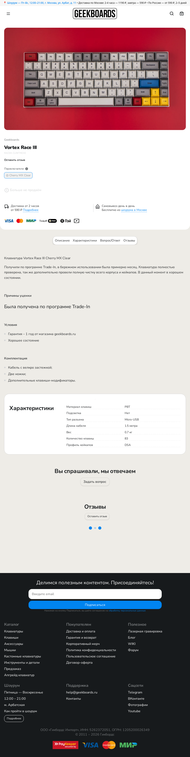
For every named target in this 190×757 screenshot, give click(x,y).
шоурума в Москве (134, 210)
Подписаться (95, 605)
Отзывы (129, 240)
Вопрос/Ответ (110, 240)
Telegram (135, 692)
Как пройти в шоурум (20, 711)
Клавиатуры (13, 631)
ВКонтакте (136, 698)
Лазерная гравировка (145, 631)
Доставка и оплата (80, 631)
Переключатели (16, 169)
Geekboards (11, 140)
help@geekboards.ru (81, 692)
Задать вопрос (95, 481)
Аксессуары (13, 644)
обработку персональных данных (127, 610)
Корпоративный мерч (83, 644)
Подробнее (30, 210)
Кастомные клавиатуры (22, 656)
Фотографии (138, 705)
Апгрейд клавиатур (19, 675)
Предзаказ (12, 669)
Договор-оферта (79, 662)
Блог (131, 637)
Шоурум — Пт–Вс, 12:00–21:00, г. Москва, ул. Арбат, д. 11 (41, 3)
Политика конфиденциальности (91, 650)
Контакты (73, 698)
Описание (62, 240)
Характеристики (85, 240)
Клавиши (11, 637)
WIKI (131, 644)
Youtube (134, 711)
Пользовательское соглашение (90, 656)
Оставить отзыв (97, 516)
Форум (133, 650)
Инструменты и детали (22, 662)
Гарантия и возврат (81, 637)
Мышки (10, 650)
